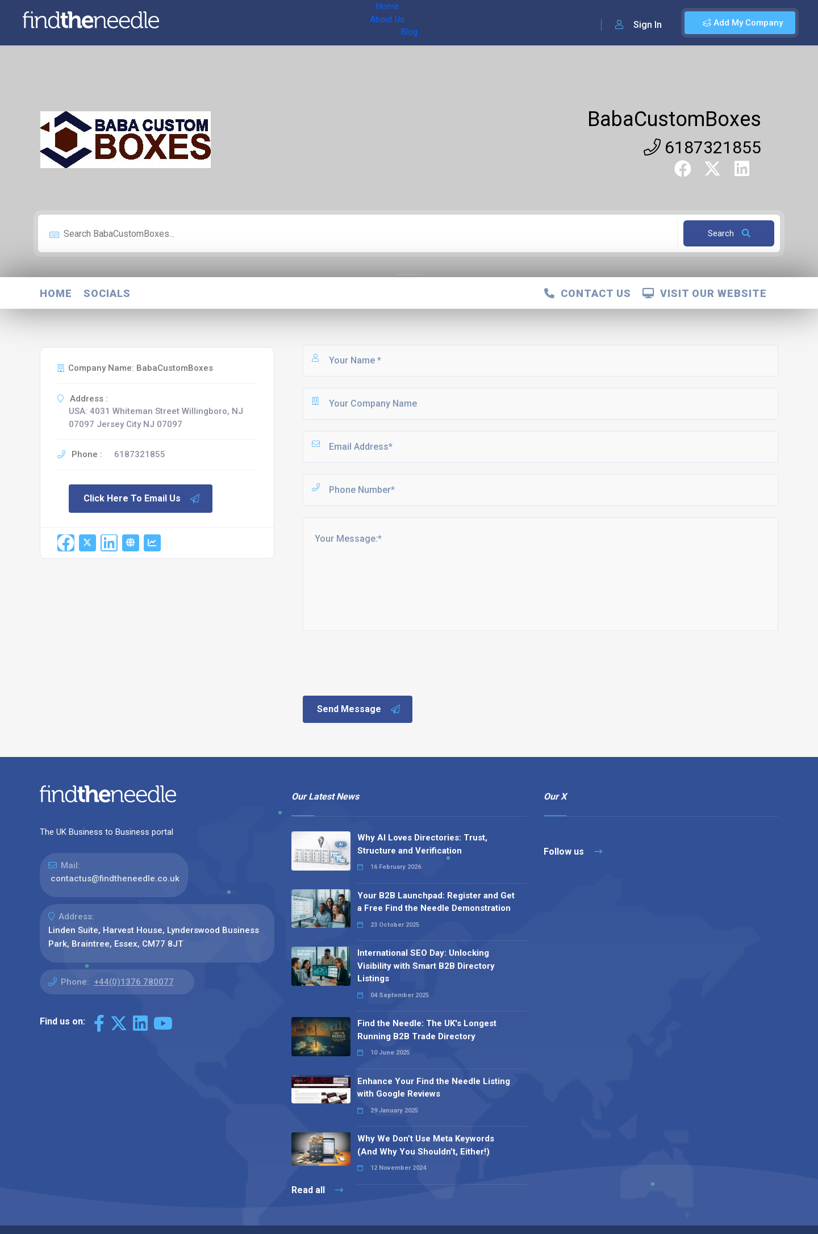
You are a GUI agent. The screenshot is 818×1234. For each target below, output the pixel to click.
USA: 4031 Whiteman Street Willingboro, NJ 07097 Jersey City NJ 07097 (156, 417)
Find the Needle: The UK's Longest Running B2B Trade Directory (426, 1029)
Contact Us (587, 293)
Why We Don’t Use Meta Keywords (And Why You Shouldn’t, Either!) (425, 1145)
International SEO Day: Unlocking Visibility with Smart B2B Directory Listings (426, 966)
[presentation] (387, 662)
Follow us (573, 851)
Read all (317, 1190)
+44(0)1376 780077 (134, 982)
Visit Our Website (704, 293)
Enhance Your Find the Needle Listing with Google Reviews (433, 1087)
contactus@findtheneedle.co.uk (115, 878)
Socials (107, 293)
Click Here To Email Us (142, 498)
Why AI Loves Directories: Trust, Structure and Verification (422, 844)
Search (729, 233)
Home (200, 23)
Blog (283, 23)
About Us (243, 23)
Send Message (359, 709)
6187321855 (702, 147)
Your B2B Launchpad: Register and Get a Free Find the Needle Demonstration (436, 902)
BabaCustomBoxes (674, 119)
